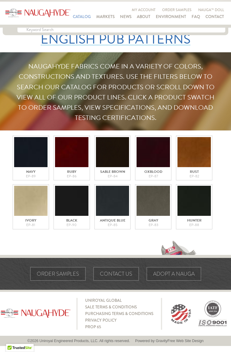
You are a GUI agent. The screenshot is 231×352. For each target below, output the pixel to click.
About (143, 17)
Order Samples (177, 10)
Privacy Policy (101, 320)
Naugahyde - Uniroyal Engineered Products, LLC (37, 13)
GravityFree (165, 341)
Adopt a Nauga (174, 274)
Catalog (82, 17)
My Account (144, 10)
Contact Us (116, 274)
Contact (214, 17)
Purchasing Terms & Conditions (119, 314)
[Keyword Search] (121, 30)
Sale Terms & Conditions (111, 307)
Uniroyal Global (103, 300)
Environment (171, 17)
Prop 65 (93, 327)
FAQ (196, 17)
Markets (105, 17)
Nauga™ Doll (211, 10)
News (125, 17)
